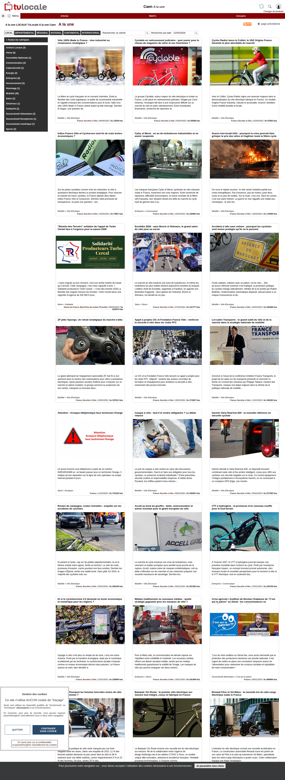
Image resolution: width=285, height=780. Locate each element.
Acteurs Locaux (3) (16, 47)
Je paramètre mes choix (210, 766)
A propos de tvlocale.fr (126, 759)
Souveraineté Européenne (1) (21, 119)
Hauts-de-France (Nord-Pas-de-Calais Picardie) (85, 282)
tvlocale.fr (60, 753)
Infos (182, 751)
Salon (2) (10, 98)
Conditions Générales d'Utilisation (191, 755)
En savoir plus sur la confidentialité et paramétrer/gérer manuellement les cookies (34, 743)
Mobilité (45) (12, 93)
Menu (15, 15)
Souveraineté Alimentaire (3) (20, 114)
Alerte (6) (10, 52)
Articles (65, 16)
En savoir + (120, 755)
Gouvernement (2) (15, 83)
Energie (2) (11, 73)
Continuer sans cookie (48, 730)
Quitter (17, 729)
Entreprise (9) (13, 78)
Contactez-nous (123, 751)
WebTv (152, 16)
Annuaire (241, 16)
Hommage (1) (13, 88)
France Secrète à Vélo (87, 112)
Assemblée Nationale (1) (18, 58)
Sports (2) (11, 129)
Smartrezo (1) (13, 103)
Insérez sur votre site (266, 719)
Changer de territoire (274, 11)
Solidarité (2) (12, 108)
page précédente (268, 23)
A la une (65, 24)
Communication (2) (16, 63)
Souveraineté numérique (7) (20, 124)
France (93, 452)
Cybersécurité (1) (15, 68)
